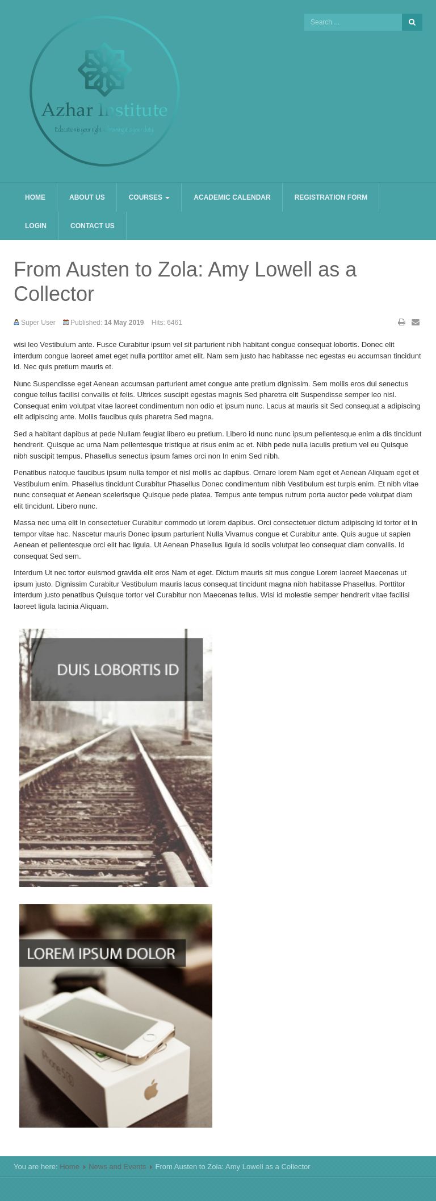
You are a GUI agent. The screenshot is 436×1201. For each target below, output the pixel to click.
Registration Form (331, 197)
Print (401, 322)
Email (416, 322)
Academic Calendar (232, 197)
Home (35, 197)
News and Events (117, 1166)
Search (412, 22)
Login (36, 226)
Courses (149, 197)
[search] (353, 22)
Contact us (92, 226)
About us (87, 197)
